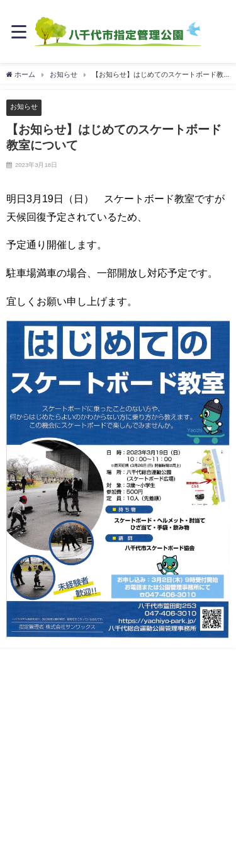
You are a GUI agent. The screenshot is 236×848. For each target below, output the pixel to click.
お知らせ (24, 106)
